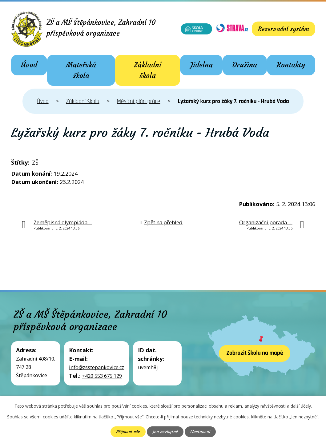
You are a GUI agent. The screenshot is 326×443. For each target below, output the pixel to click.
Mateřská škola (81, 70)
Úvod (29, 65)
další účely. (301, 406)
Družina (244, 65)
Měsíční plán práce (138, 101)
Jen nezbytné (165, 431)
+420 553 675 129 (102, 376)
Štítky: (20, 162)
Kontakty (291, 65)
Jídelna (201, 65)
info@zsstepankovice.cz (96, 367)
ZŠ (35, 162)
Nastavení (200, 431)
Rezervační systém (283, 29)
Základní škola (147, 70)
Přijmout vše (128, 431)
